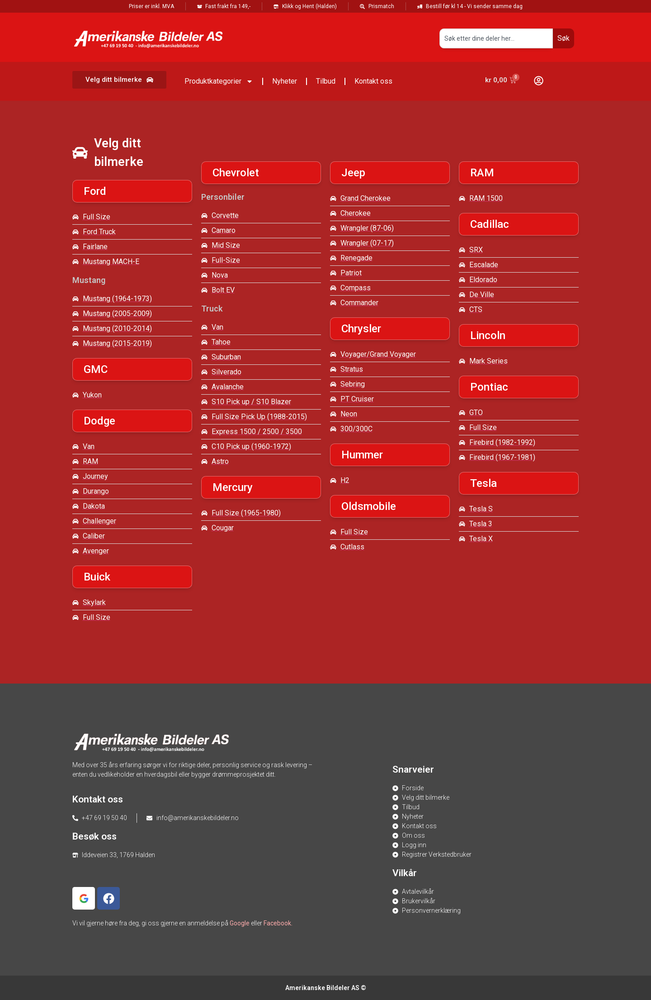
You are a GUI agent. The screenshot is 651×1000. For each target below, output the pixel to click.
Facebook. (278, 923)
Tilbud (325, 81)
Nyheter (284, 81)
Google (240, 923)
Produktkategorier (218, 81)
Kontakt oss (373, 81)
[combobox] (496, 38)
